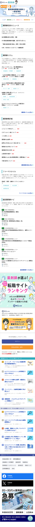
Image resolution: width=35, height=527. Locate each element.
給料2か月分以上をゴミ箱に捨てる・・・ (13, 143)
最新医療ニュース (11, 19)
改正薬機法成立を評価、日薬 (9, 37)
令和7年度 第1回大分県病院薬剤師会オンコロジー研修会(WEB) (17, 241)
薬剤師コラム (19, 19)
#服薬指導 (18, 71)
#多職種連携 (6, 185)
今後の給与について (7, 161)
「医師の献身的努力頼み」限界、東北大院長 (13, 44)
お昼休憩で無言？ (6, 153)
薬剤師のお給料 (6, 139)
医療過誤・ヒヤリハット (9, 465)
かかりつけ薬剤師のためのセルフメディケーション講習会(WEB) (17, 261)
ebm (13, 468)
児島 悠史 (16, 68)
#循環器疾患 (6, 188)
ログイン (14, 6)
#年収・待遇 (6, 99)
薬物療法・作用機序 (8, 462)
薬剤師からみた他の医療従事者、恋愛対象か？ (14, 157)
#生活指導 (14, 185)
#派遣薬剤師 (12, 96)
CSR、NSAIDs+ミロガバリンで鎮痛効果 (12, 47)
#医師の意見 (6, 79)
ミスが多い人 (5, 136)
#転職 (4, 96)
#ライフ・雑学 (6, 88)
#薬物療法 (14, 79)
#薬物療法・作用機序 (8, 71)
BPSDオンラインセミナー (9, 251)
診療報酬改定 (6, 468)
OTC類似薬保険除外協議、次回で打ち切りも (14, 40)
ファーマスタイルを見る (25, 193)
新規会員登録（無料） (17, 347)
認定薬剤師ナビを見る (26, 270)
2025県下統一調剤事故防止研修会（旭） (12, 221)
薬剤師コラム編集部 (19, 76)
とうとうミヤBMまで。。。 (9, 128)
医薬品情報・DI (7, 459)
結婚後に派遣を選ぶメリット (9, 92)
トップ (3, 19)
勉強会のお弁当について (8, 146)
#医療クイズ (16, 88)
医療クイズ (28, 465)
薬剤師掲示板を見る (26, 165)
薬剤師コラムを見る (26, 112)
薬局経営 (20, 465)
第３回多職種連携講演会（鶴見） (11, 212)
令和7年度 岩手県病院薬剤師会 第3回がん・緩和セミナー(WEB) (17, 231)
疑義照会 (25, 462)
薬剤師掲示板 (27, 19)
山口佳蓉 (16, 105)
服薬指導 (18, 462)
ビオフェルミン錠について (9, 132)
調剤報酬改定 (17, 459)
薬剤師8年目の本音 (7, 150)
